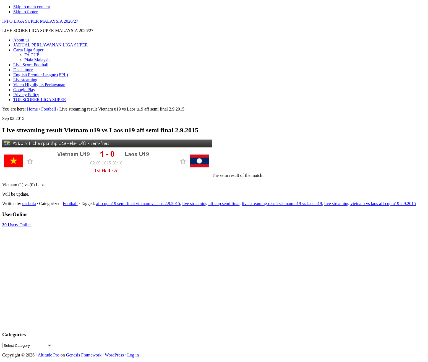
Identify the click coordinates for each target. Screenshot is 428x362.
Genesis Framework (83, 355)
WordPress (114, 355)
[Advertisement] (46, 241)
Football (70, 203)
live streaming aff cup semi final (210, 203)
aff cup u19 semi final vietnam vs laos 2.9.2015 (138, 203)
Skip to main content (31, 6)
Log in (133, 355)
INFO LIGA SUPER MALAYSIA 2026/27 (40, 21)
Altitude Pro (48, 355)
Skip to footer (25, 11)
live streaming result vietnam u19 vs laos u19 (282, 203)
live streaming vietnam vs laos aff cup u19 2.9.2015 (370, 203)
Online (17, 224)
